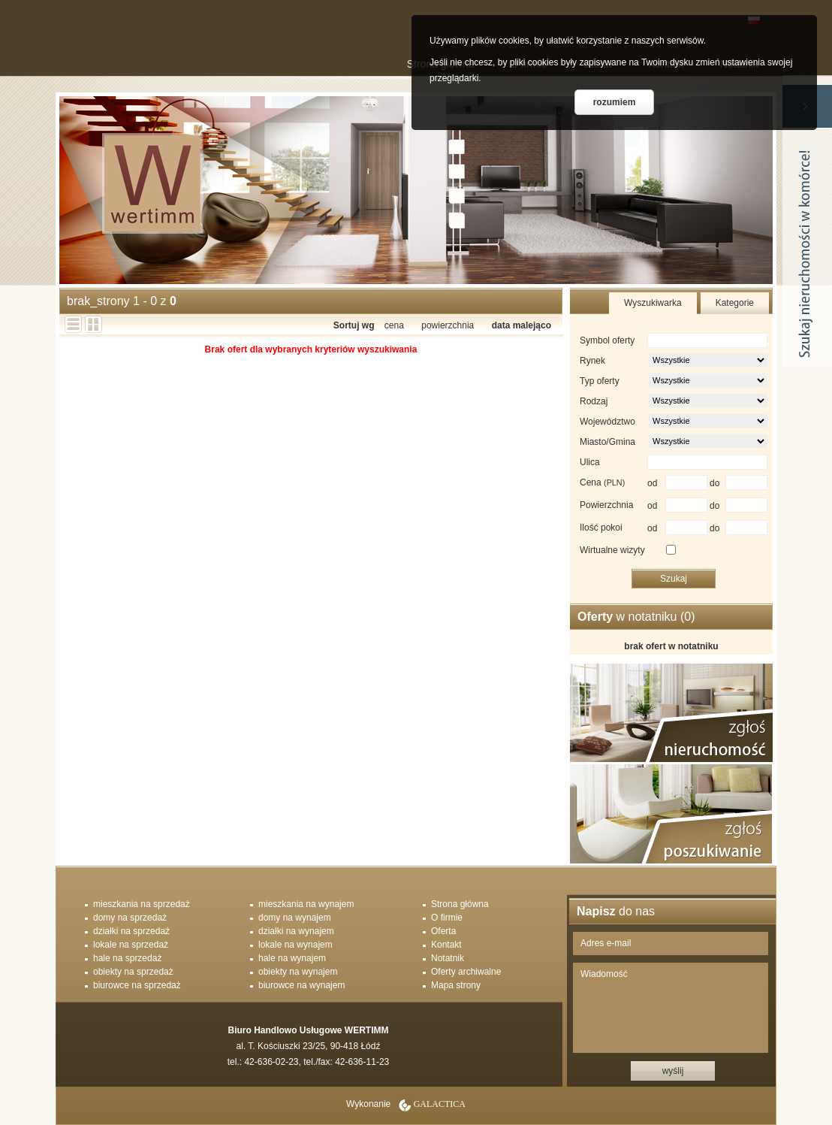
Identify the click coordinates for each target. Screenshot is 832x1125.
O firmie (447, 917)
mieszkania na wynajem (306, 904)
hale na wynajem (292, 958)
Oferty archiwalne (466, 971)
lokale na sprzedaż (130, 944)
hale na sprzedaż (127, 958)
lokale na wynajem (295, 944)
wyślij (673, 1071)
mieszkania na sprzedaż (141, 904)
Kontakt (446, 944)
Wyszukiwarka (653, 303)
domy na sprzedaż (130, 917)
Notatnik (447, 958)
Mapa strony (456, 985)
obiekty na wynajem (297, 971)
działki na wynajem (296, 931)
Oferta (443, 931)
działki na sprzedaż (131, 931)
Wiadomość (670, 1008)
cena (394, 325)
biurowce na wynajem (301, 985)
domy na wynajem (294, 917)
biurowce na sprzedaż (137, 985)
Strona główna (460, 904)
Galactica (440, 1104)
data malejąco (521, 325)
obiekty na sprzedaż (133, 971)
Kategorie (735, 303)
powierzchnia (447, 325)
